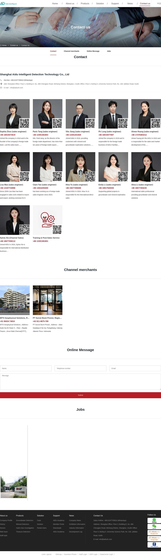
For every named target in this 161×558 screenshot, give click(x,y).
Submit (80, 395)
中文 (159, 3)
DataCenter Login (106, 555)
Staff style (3, 536)
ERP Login (94, 555)
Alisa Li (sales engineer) (142, 185)
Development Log (75, 532)
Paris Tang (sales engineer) (45, 132)
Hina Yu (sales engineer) (77, 185)
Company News (75, 520)
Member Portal (58, 524)
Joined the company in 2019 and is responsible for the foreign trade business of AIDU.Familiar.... (111, 141)
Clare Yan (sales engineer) (44, 185)
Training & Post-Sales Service (46, 238)
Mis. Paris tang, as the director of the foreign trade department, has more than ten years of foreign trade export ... (48, 141)
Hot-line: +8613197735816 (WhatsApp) (18, 80)
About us (70, 3)
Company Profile (6, 520)
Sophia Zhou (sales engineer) (13, 132)
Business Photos (70, 555)
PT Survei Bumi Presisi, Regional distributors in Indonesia (59, 318)
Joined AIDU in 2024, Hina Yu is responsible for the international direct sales (79, 194)
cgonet (48, 555)
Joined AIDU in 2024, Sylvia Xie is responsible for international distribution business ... (14, 248)
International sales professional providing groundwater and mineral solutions (144, 194)
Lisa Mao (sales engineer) (11, 185)
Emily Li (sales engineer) (109, 185)
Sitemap (59, 555)
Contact (53, 51)
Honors (2, 528)
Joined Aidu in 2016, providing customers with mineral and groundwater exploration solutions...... (79, 141)
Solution (100, 3)
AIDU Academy (58, 520)
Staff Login (83, 555)
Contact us (145, 3)
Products (85, 3)
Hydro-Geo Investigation (25, 528)
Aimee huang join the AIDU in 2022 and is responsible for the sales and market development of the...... (145, 141)
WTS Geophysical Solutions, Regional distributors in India (26, 318)
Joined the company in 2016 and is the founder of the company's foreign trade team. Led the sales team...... (14, 141)
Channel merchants (71, 51)
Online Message (93, 51)
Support (115, 3)
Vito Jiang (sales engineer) (78, 132)
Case (39, 520)
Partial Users (41, 528)
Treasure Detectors (23, 532)
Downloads (57, 528)
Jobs (109, 51)
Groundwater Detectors (24, 520)
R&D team (4, 532)
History (2, 524)
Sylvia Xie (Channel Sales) (12, 238)
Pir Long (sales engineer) (109, 132)
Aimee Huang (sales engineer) (144, 132)
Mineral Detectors (22, 524)
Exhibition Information (77, 524)
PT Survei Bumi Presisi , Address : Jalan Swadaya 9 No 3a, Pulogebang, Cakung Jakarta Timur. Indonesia (47, 328)
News (130, 3)
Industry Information (76, 528)
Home (55, 3)
